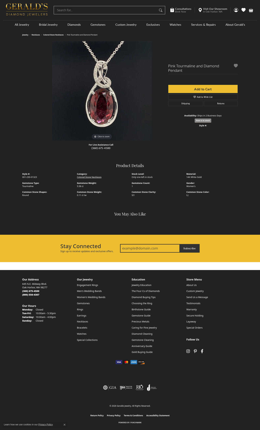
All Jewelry (22, 25)
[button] (236, 10)
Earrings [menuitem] (81, 315)
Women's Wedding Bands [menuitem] (91, 297)
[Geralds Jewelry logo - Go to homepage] (26, 10)
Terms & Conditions (133, 415)
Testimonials (193, 303)
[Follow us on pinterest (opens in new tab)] (195, 351)
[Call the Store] (30, 291)
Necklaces (36, 35)
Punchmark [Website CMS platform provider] (136, 422)
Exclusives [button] (153, 25)
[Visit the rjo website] (139, 387)
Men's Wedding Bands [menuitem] (89, 291)
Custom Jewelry (125, 25)
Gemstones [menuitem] (83, 303)
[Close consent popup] (64, 425)
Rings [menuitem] (80, 309)
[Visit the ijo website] (126, 387)
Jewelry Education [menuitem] (141, 285)
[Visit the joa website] (152, 387)
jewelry (25, 35)
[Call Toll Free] (30, 294)
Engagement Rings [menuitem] (87, 285)
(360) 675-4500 (101, 148)
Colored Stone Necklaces (53, 35)
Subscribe (189, 248)
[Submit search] (161, 10)
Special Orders (194, 327)
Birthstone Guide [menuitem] (141, 309)
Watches (175, 25)
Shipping (185, 103)
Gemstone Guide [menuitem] (141, 315)
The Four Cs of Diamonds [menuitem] (146, 291)
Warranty (191, 309)
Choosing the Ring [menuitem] (142, 303)
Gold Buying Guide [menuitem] (142, 352)
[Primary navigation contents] (130, 24)
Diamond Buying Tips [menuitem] (144, 297)
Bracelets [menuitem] (82, 327)
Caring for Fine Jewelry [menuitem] (144, 327)
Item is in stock (203, 120)
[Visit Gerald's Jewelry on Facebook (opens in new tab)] (202, 351)
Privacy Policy (114, 415)
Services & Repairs (203, 25)
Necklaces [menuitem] (82, 321)
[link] (182, 10)
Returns (221, 103)
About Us (191, 285)
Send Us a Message (197, 297)
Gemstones (98, 25)
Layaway (191, 321)
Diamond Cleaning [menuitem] (142, 333)
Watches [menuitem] (81, 333)
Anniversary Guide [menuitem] (142, 346)
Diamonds (74, 25)
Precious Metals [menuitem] (140, 321)
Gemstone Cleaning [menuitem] (143, 339)
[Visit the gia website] (109, 387)
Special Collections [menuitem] (87, 339)
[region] (102, 91)
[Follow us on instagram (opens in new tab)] (188, 351)
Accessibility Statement (157, 415)
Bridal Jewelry (48, 25)
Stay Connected (80, 246)
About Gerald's (235, 25)
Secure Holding (194, 315)
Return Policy (97, 415)
